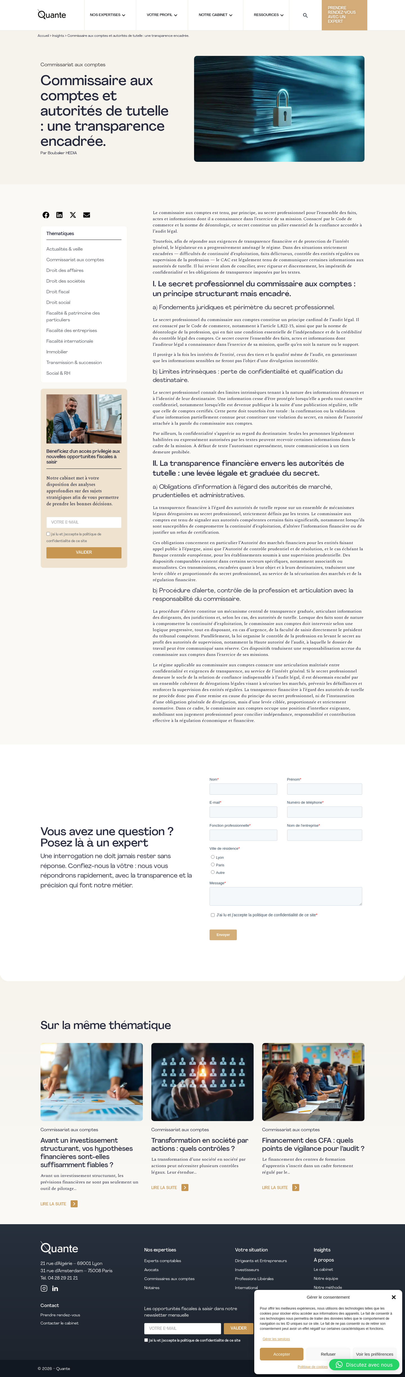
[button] (394, 1297)
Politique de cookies (313, 1367)
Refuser (328, 1354)
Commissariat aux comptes (69, 1130)
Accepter (281, 1354)
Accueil (43, 36)
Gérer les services (276, 1339)
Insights (58, 36)
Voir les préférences (374, 1354)
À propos (324, 1260)
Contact (49, 1306)
